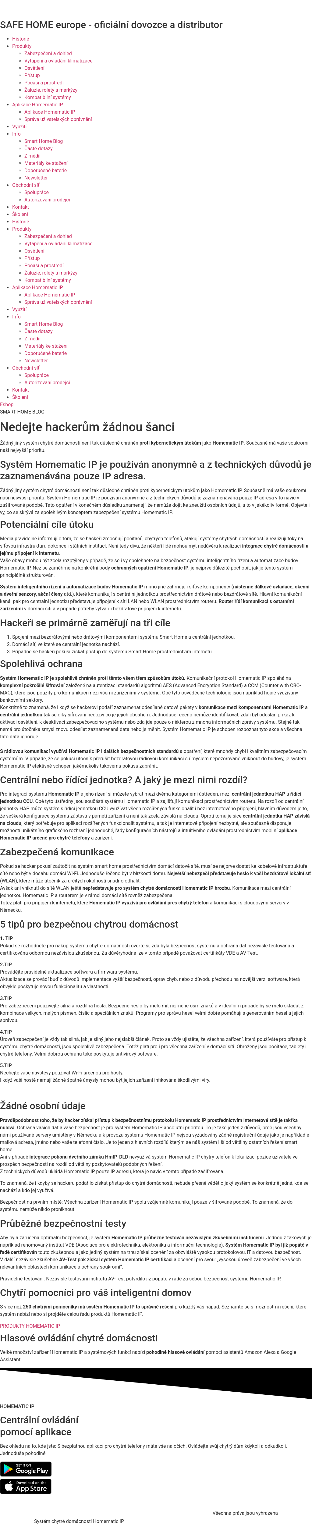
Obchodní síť (26, 185)
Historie (20, 39)
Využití (19, 127)
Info (16, 134)
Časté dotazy (38, 148)
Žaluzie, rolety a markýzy (50, 90)
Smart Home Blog (43, 141)
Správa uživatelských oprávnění (58, 119)
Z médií (32, 156)
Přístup (32, 75)
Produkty (21, 46)
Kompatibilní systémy (47, 97)
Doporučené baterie (45, 170)
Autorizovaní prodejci (47, 200)
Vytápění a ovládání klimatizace (58, 61)
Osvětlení (34, 68)
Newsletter (36, 178)
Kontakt (20, 207)
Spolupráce (36, 192)
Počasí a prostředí (44, 83)
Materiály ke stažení (46, 163)
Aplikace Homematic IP (37, 105)
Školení (20, 214)
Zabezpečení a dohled (48, 53)
